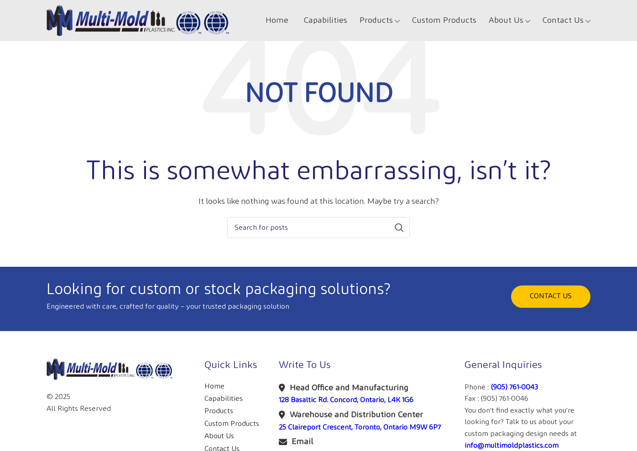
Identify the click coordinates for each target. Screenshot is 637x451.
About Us (219, 436)
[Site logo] (138, 20)
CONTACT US (551, 296)
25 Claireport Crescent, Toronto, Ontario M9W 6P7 (360, 427)
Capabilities (223, 398)
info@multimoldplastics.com (512, 445)
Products (218, 411)
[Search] (318, 227)
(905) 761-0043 (514, 387)
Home (214, 386)
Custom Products (231, 423)
